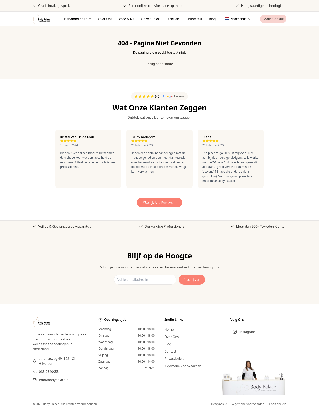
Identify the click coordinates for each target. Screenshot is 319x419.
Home (169, 329)
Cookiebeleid (277, 404)
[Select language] (238, 19)
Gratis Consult (273, 19)
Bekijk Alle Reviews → (160, 202)
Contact (170, 351)
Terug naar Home (159, 64)
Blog (167, 344)
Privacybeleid (174, 358)
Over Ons (171, 336)
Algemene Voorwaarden (182, 366)
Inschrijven (192, 279)
